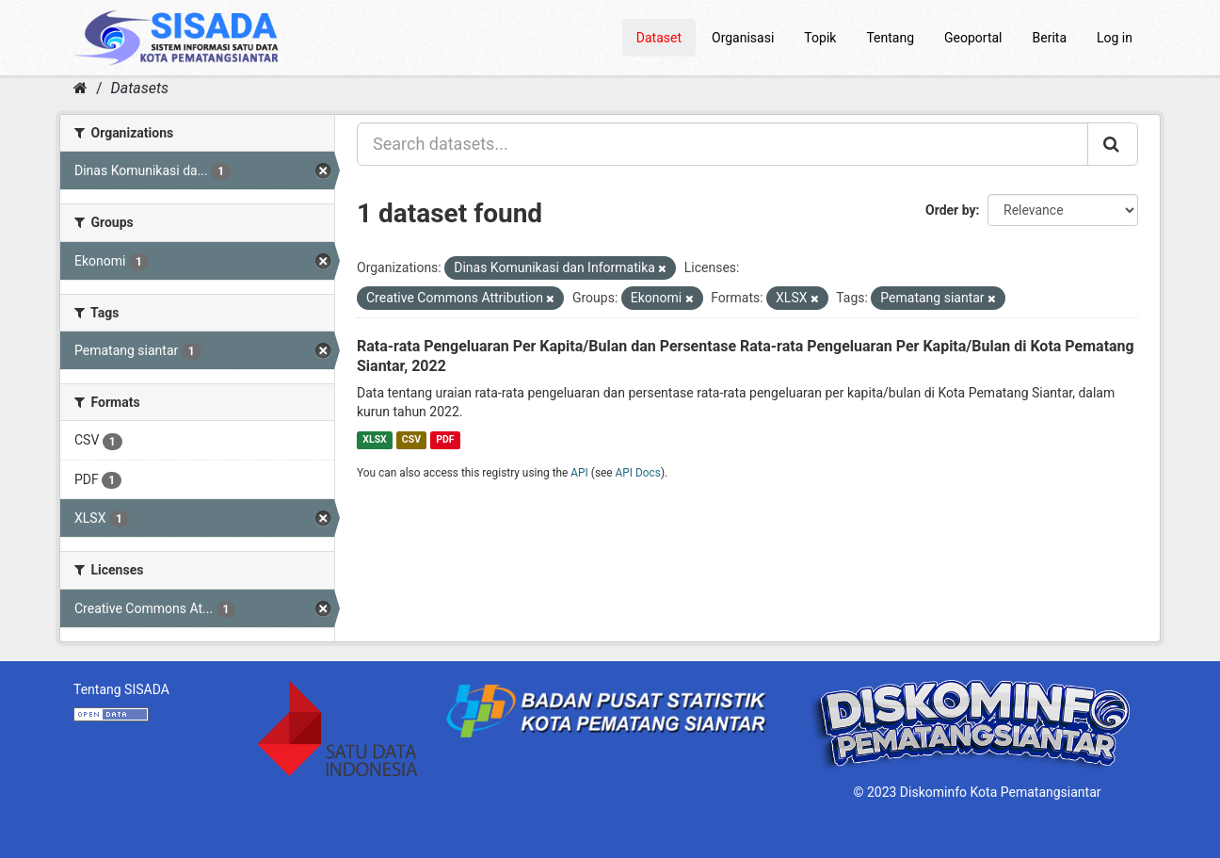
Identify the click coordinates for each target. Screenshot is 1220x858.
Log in (1114, 37)
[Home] (80, 88)
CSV (411, 439)
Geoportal (973, 37)
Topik (820, 37)
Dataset (659, 37)
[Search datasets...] (722, 144)
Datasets (140, 88)
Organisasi (743, 37)
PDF (445, 439)
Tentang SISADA (121, 689)
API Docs (638, 472)
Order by (950, 210)
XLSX (374, 439)
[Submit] (1112, 144)
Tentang (890, 37)
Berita (1050, 37)
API (579, 472)
